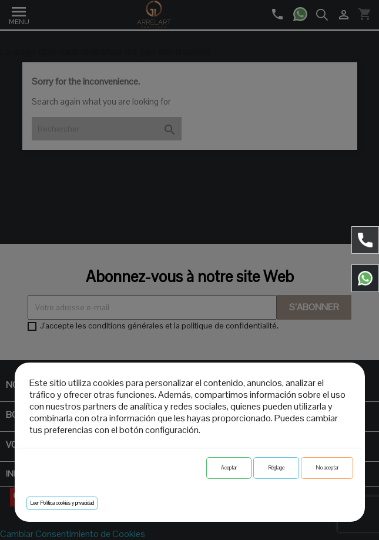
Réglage (276, 467)
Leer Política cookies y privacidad (62, 503)
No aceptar (327, 467)
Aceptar (229, 467)
